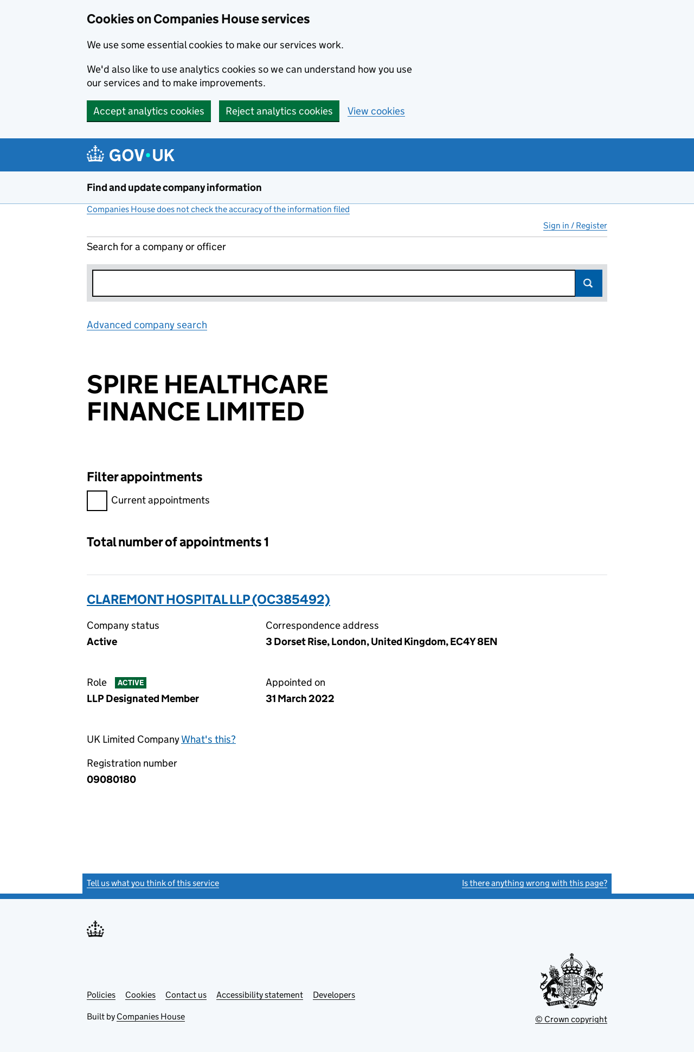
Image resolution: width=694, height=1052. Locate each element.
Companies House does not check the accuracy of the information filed (218, 209)
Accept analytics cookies (148, 111)
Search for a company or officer (156, 246)
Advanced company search (147, 324)
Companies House (151, 1016)
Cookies (140, 995)
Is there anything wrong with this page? (534, 883)
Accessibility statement (259, 995)
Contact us (186, 995)
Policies (101, 995)
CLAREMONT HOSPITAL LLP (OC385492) (208, 599)
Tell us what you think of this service (153, 883)
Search (588, 283)
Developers (334, 995)
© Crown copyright (571, 1019)
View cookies (376, 111)
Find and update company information (174, 187)
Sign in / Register (575, 225)
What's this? (208, 739)
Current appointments (148, 501)
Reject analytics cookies (279, 111)
